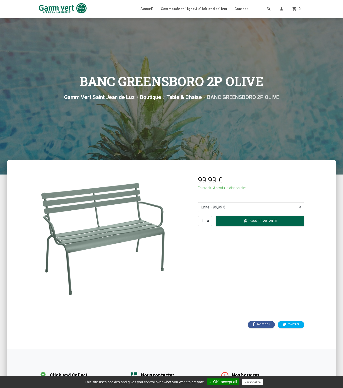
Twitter (290, 324)
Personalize (252, 382)
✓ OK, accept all (223, 382)
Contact (241, 8)
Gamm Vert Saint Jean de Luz (99, 97)
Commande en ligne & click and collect (194, 8)
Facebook (261, 324)
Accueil (147, 8)
